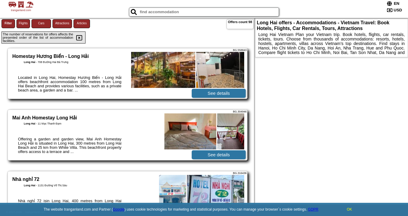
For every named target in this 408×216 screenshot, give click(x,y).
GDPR (313, 209)
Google (118, 209)
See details (219, 93)
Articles (82, 23)
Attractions (62, 23)
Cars (41, 23)
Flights (23, 23)
